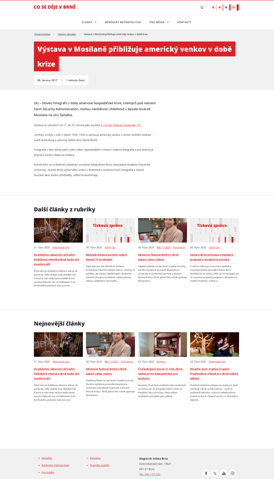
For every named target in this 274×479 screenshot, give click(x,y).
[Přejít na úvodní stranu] (54, 9)
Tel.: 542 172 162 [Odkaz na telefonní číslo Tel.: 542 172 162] (149, 474)
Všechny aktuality (67, 34)
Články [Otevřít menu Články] (87, 22)
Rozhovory (179, 247)
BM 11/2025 (164, 247)
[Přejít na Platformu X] (214, 473)
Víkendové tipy (61, 247)
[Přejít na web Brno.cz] (225, 7)
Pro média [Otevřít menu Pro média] (157, 22)
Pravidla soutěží (99, 465)
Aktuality (47, 458)
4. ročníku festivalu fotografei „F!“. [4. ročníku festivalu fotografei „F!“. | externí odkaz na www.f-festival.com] (120, 125)
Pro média (48, 472)
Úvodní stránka (42, 34)
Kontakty (184, 22)
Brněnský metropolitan (123, 22)
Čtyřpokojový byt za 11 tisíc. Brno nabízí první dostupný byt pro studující (160, 373)
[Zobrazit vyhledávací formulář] (202, 7)
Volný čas (110, 247)
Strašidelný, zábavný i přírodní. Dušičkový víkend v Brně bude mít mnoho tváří (56, 259)
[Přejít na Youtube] (223, 473)
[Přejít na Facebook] (206, 473)
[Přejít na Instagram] (232, 473)
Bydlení (161, 361)
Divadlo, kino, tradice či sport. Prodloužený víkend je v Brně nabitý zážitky (214, 373)
